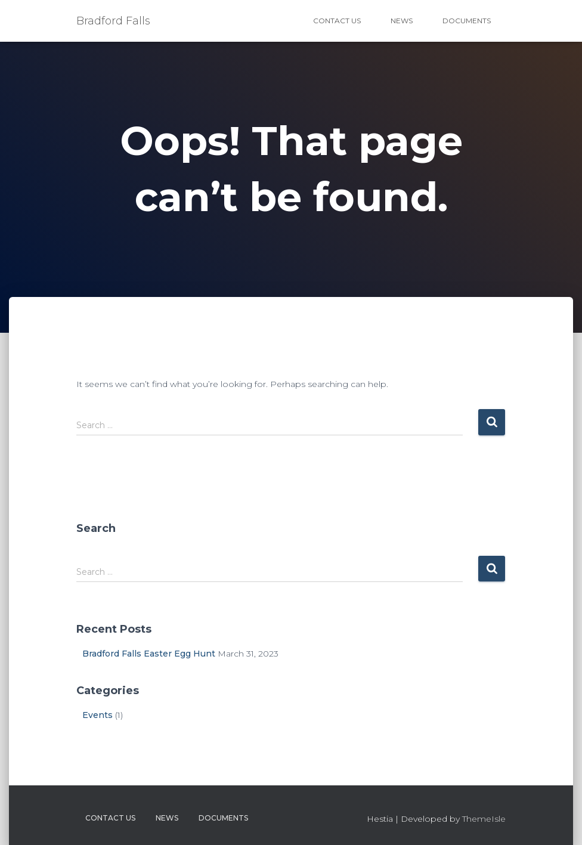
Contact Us (337, 20)
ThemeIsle (484, 818)
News (402, 20)
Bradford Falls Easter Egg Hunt (148, 653)
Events (97, 715)
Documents (466, 20)
